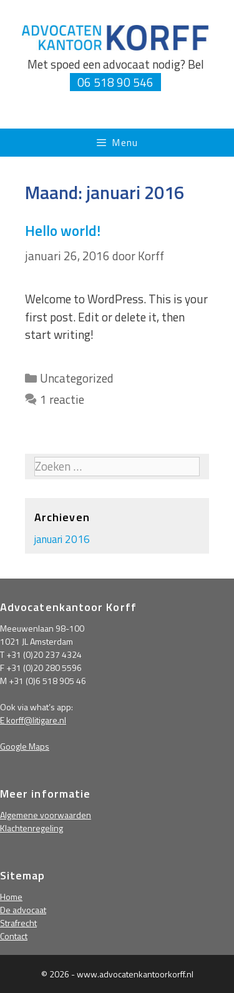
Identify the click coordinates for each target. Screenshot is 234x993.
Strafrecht (18, 922)
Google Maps (24, 746)
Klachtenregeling (31, 827)
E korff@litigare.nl (33, 719)
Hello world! (62, 231)
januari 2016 (62, 539)
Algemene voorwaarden (45, 814)
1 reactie (62, 399)
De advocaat (23, 909)
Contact (13, 935)
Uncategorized (77, 378)
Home (11, 896)
